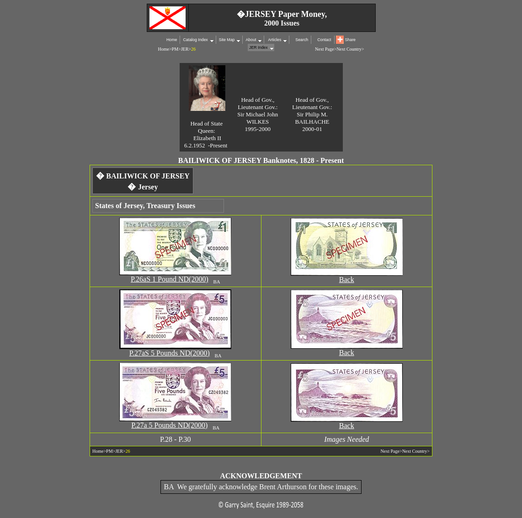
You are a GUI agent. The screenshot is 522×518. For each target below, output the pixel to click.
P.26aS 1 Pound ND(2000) (169, 279)
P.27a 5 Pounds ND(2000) (169, 425)
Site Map (227, 39)
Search (301, 39)
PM (175, 49)
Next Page (324, 49)
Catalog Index (195, 39)
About (250, 39)
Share (350, 39)
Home (171, 39)
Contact (324, 39)
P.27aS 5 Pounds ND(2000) (169, 353)
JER (185, 49)
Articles (274, 39)
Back (346, 279)
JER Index (258, 47)
